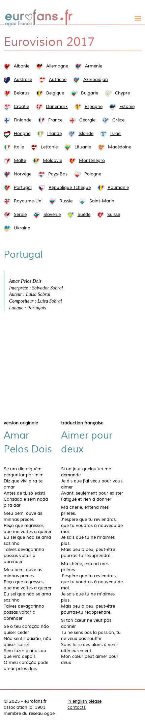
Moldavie (52, 160)
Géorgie (87, 120)
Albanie (21, 66)
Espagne (94, 106)
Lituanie (83, 147)
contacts (76, 707)
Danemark (57, 106)
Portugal (23, 187)
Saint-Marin (101, 201)
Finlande (22, 120)
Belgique (55, 93)
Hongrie (22, 133)
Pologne (92, 174)
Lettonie (49, 147)
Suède (84, 214)
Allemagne (57, 66)
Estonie (127, 106)
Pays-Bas (57, 174)
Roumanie (118, 187)
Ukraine (22, 228)
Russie (65, 201)
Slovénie (52, 214)
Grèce (118, 120)
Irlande (54, 133)
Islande (86, 133)
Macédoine (119, 147)
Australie (23, 79)
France (55, 120)
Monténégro (92, 160)
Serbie (20, 214)
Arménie (93, 66)
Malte (20, 160)
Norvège (22, 174)
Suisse (113, 214)
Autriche (57, 79)
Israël (115, 133)
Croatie (21, 106)
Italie (19, 147)
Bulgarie (89, 93)
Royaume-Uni (28, 201)
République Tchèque (70, 187)
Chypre (122, 93)
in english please (84, 701)
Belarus (21, 93)
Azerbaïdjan (95, 79)
